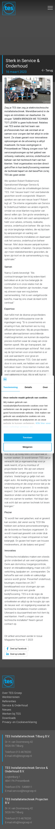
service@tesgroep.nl (24, 790)
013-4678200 (23, 751)
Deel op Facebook (16, 649)
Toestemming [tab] (10, 387)
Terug (49, 70)
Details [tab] (28, 387)
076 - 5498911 (23, 786)
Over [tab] (45, 387)
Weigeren (27, 447)
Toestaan (27, 437)
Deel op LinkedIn (15, 654)
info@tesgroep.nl (22, 755)
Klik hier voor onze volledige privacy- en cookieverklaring (27, 426)
